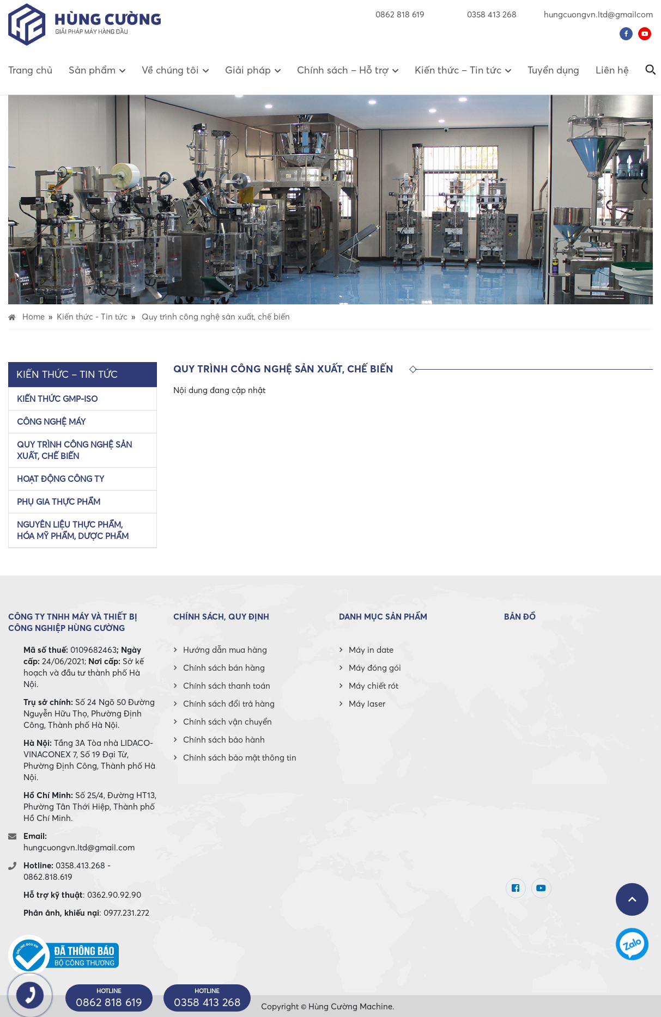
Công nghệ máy (51, 421)
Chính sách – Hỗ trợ (343, 70)
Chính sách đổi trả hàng (229, 703)
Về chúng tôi (170, 70)
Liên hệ (612, 70)
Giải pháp (248, 70)
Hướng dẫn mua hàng (225, 649)
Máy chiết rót (373, 685)
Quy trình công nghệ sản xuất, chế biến (74, 450)
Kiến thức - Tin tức (92, 316)
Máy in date (371, 649)
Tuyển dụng (553, 70)
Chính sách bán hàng (224, 667)
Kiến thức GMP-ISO (57, 398)
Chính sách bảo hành (224, 739)
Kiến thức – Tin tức (458, 70)
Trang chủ (30, 70)
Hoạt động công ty (60, 478)
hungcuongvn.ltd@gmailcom (598, 14)
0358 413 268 (484, 14)
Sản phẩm (92, 70)
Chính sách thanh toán (226, 685)
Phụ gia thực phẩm (58, 501)
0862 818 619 (400, 14)
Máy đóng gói (375, 667)
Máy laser (367, 703)
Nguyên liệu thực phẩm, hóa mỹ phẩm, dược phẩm (73, 530)
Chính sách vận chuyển (227, 721)
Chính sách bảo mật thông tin (239, 757)
